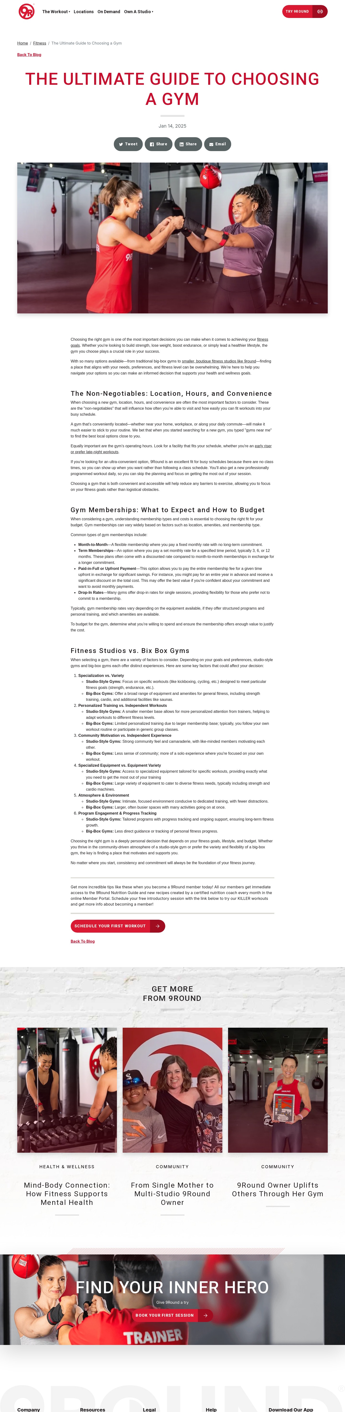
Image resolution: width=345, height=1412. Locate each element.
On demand (109, 11)
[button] (128, 144)
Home (22, 43)
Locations (84, 11)
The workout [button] (55, 11)
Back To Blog (29, 54)
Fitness (39, 43)
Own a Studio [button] (137, 11)
